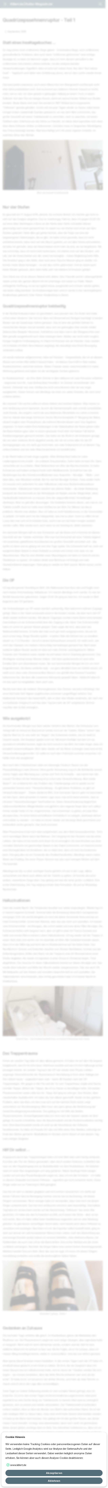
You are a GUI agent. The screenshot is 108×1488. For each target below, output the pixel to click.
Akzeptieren (54, 1473)
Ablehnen (54, 1480)
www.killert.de (18, 1465)
